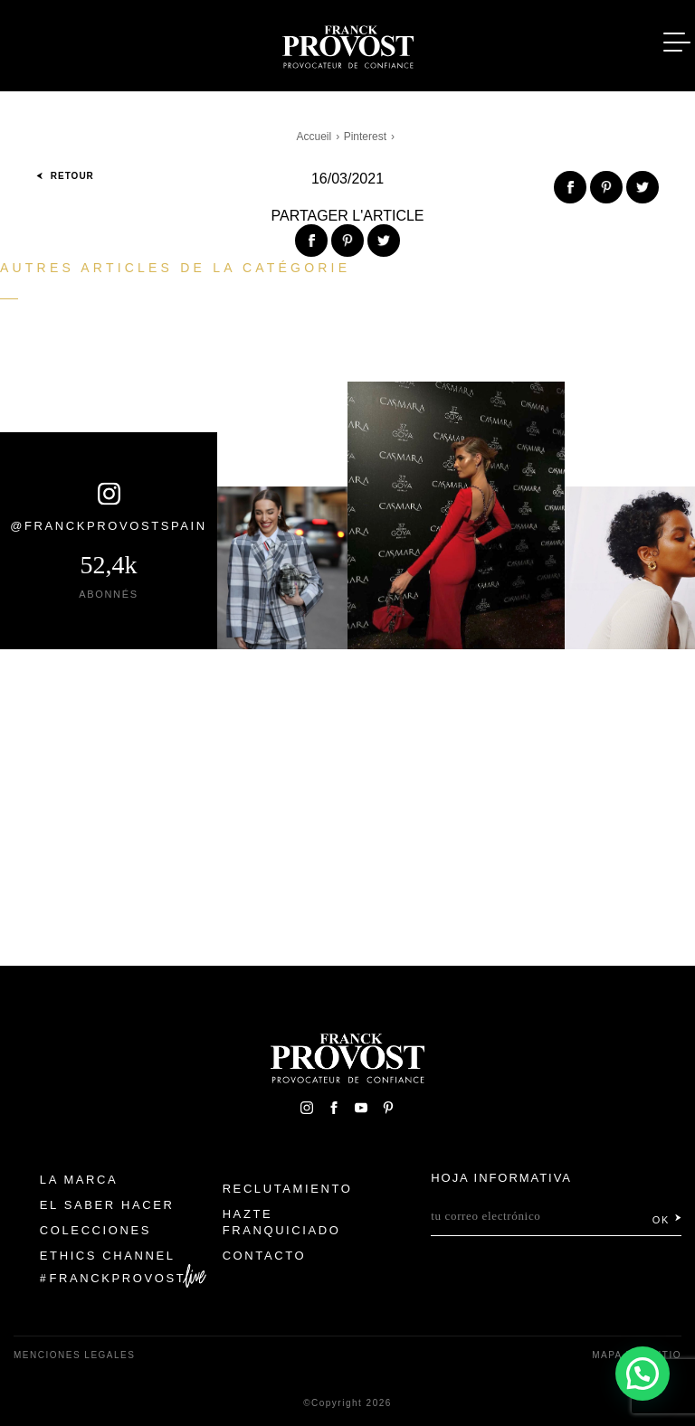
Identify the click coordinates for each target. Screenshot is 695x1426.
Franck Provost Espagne (347, 43)
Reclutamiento (288, 1188)
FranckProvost (118, 1278)
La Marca (79, 1179)
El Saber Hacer (107, 1205)
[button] (642, 1373)
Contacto (265, 1255)
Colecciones (95, 1230)
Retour (65, 176)
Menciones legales (74, 1355)
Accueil (314, 136)
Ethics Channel (108, 1255)
